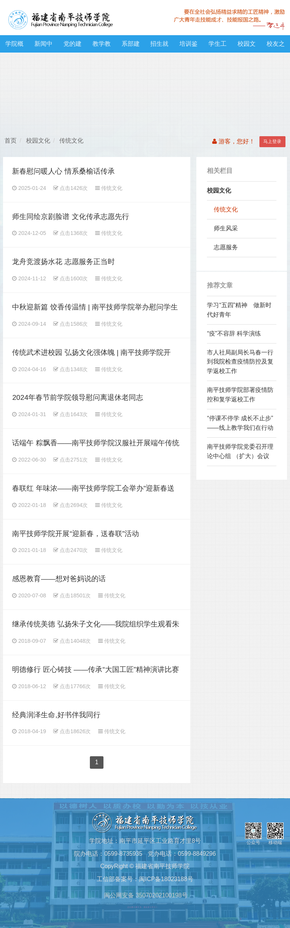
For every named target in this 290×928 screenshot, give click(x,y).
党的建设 (72, 46)
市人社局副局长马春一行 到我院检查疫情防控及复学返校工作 (240, 362)
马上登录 (272, 141)
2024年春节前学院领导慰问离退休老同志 (77, 397)
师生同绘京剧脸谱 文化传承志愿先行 (70, 217)
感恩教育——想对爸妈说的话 (58, 579)
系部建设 (131, 46)
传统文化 (71, 140)
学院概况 (14, 46)
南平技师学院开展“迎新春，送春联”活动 (75, 534)
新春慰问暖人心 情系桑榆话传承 (63, 171)
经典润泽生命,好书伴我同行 (56, 715)
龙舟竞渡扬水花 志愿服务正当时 (63, 262)
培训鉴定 (188, 46)
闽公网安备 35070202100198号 (145, 895)
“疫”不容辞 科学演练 (234, 333)
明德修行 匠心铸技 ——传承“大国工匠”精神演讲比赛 (95, 669)
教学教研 (102, 46)
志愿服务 (226, 247)
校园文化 (247, 46)
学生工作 (217, 46)
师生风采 (226, 228)
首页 (11, 140)
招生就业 (159, 46)
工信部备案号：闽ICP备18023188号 (145, 879)
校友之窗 (276, 46)
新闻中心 (43, 46)
